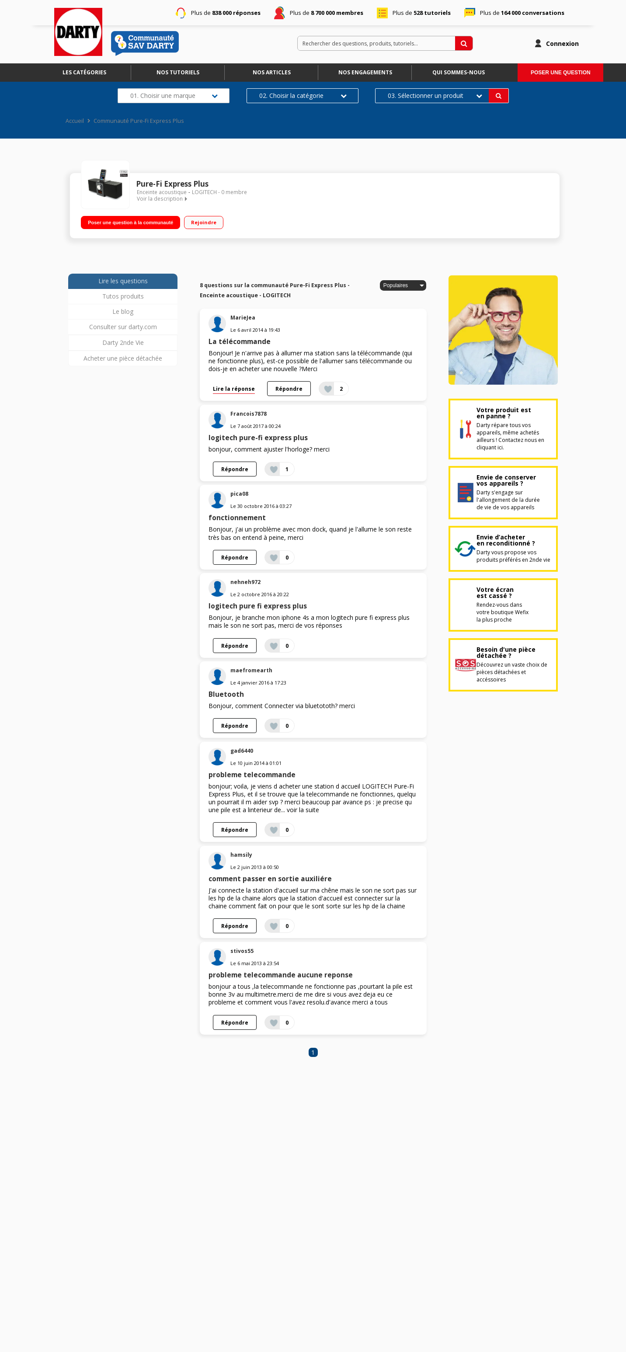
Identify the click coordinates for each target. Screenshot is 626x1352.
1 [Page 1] (313, 1052)
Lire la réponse (234, 388)
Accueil (75, 121)
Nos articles (272, 72)
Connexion (562, 43)
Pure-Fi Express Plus (172, 184)
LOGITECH (204, 192)
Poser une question (561, 73)
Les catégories (84, 72)
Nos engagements (365, 72)
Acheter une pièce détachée (122, 358)
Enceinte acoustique (162, 192)
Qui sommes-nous (458, 72)
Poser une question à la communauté (130, 222)
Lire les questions (123, 281)
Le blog (122, 311)
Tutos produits (123, 296)
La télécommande (240, 341)
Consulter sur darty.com (123, 327)
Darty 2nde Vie (123, 342)
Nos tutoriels (177, 72)
